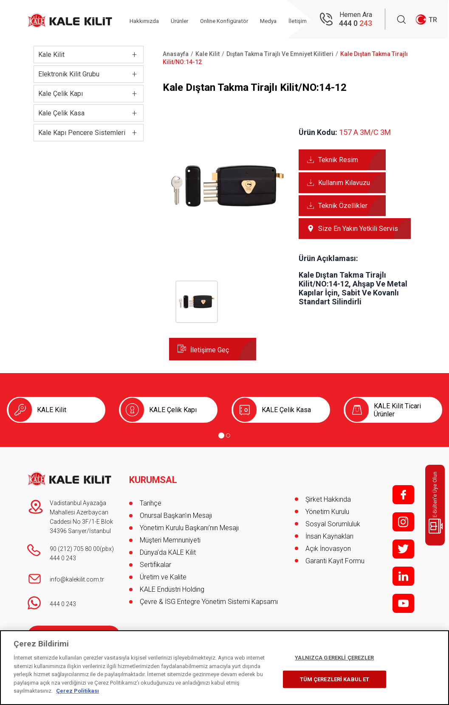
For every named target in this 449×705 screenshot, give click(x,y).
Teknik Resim (338, 160)
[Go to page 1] (221, 435)
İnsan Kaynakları (329, 536)
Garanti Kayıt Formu (335, 561)
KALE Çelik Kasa (286, 410)
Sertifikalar (155, 561)
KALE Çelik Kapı (173, 410)
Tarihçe (150, 499)
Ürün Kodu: (318, 132)
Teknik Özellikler (342, 206)
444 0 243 (63, 558)
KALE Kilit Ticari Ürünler (397, 410)
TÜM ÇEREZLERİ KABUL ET (335, 679)
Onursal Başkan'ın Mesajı (176, 512)
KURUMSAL (153, 476)
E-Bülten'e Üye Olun (436, 503)
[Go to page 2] (228, 435)
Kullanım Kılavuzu (344, 183)
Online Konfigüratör (237, 20)
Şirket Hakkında (328, 499)
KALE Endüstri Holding (172, 585)
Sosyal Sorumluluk (332, 524)
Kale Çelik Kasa (61, 113)
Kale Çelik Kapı (60, 94)
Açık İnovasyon (328, 549)
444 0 (355, 23)
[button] (227, 242)
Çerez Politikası (77, 691)
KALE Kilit (51, 410)
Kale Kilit (51, 55)
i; (403, 522)
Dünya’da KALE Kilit (168, 549)
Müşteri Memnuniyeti (170, 536)
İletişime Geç (209, 350)
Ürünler (188, 20)
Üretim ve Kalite (163, 573)
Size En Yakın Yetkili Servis (358, 229)
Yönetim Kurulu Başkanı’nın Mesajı (189, 524)
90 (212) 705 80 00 (75, 548)
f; (403, 495)
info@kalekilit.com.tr (77, 579)
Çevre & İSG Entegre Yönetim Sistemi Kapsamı (209, 598)
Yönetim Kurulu (327, 512)
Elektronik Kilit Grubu (68, 74)
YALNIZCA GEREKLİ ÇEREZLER (334, 657)
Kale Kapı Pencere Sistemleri (81, 133)
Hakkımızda (150, 20)
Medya (285, 20)
